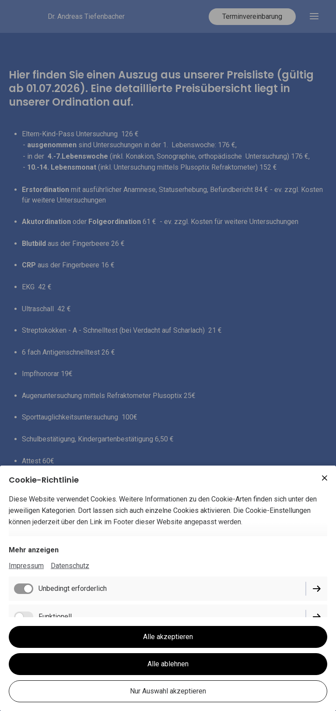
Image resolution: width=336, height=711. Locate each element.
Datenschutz (70, 566)
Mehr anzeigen (34, 550)
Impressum (26, 566)
